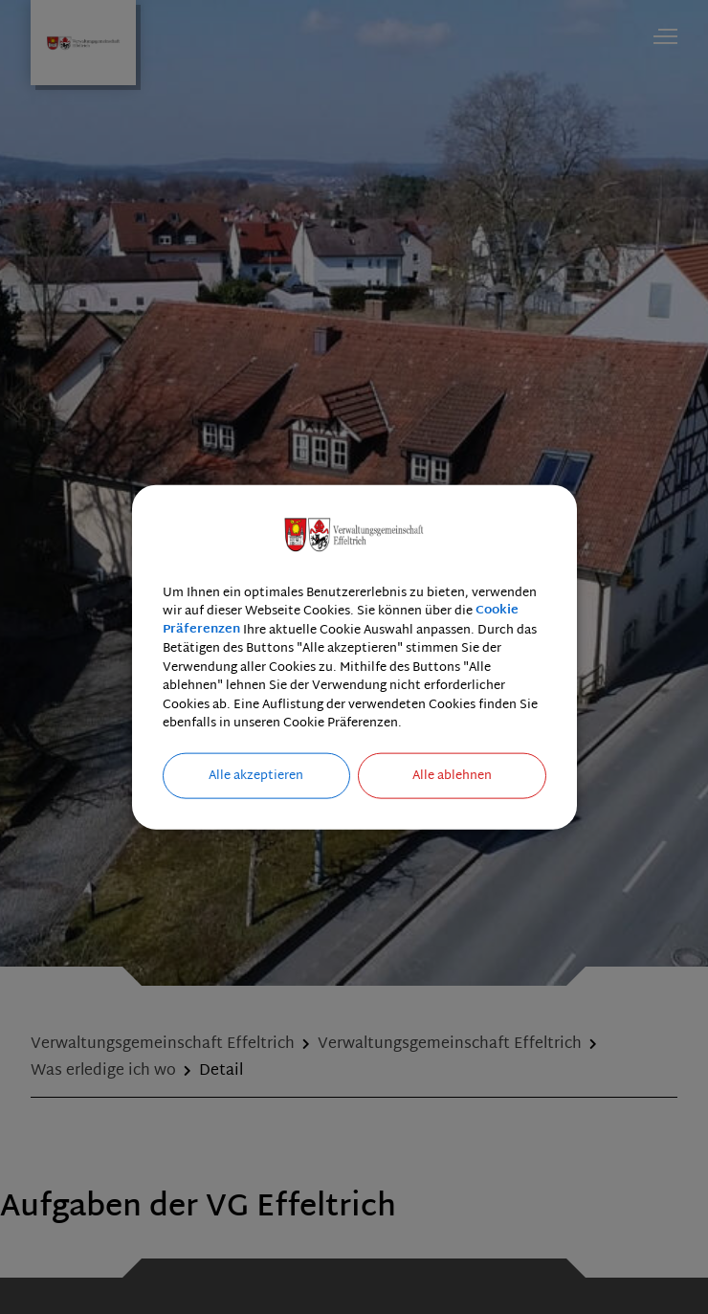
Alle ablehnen (452, 775)
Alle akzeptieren (256, 775)
